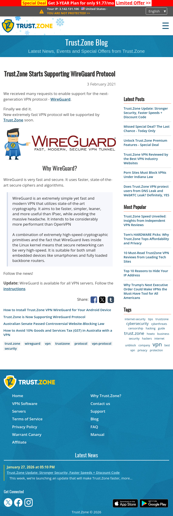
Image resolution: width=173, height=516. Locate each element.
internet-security (135, 319)
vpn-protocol (101, 343)
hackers (147, 338)
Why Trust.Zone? (106, 395)
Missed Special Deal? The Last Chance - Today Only (147, 128)
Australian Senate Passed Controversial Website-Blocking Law (53, 324)
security (11, 348)
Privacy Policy (24, 426)
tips (150, 319)
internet (159, 338)
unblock (130, 345)
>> (133, 3)
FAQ (94, 426)
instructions (14, 288)
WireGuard (60, 99)
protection (156, 350)
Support (98, 411)
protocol (81, 343)
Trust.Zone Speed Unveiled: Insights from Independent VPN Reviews (145, 220)
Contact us (100, 403)
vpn (48, 343)
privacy (142, 350)
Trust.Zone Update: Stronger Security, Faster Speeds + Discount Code (146, 112)
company (144, 345)
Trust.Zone (13, 120)
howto (151, 334)
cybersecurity (137, 323)
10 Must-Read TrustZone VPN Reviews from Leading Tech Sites (146, 257)
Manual (98, 434)
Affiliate (19, 442)
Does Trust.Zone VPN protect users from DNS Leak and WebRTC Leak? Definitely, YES (146, 190)
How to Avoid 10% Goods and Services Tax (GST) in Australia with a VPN (57, 332)
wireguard (32, 343)
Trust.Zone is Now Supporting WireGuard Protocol (44, 317)
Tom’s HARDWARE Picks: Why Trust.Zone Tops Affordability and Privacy (146, 238)
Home (17, 395)
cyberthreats (159, 324)
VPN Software (24, 403)
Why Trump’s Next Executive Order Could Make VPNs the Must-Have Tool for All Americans (146, 291)
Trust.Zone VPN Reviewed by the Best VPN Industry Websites (146, 158)
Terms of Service (27, 418)
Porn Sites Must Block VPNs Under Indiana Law (145, 174)
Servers (19, 411)
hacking (150, 328)
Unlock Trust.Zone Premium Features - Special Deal (145, 142)
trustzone (62, 343)
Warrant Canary (26, 434)
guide (161, 328)
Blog (95, 418)
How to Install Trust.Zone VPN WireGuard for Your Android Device (57, 310)
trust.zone (12, 343)
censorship (135, 328)
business (163, 334)
